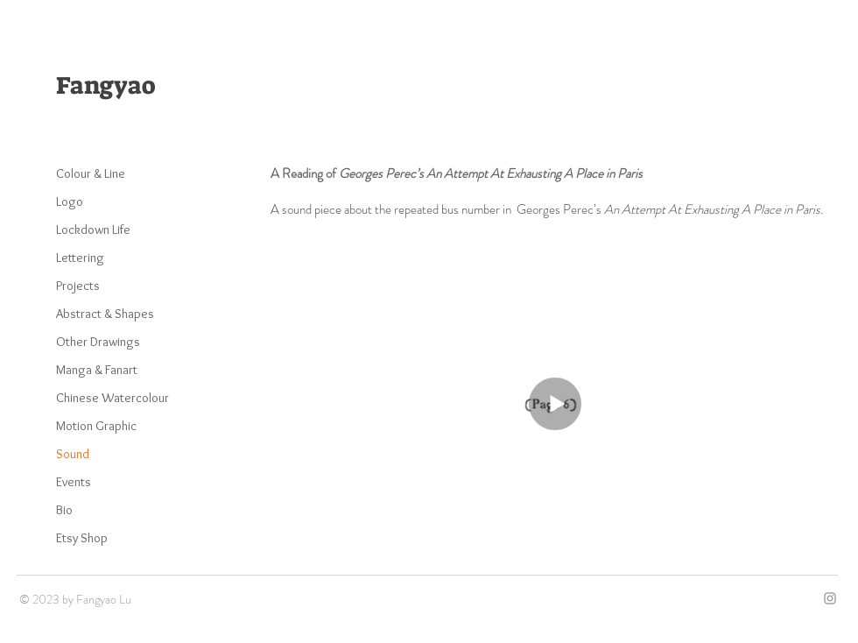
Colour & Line (90, 173)
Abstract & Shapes (105, 314)
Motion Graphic (96, 426)
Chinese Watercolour (112, 398)
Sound (72, 454)
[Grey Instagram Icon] (830, 598)
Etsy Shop (82, 538)
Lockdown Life (93, 229)
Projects (78, 285)
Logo (69, 201)
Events (73, 482)
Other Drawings (98, 342)
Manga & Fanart (96, 370)
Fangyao (105, 85)
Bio (64, 510)
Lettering (80, 257)
